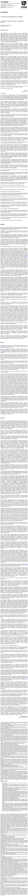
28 (24, 336)
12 (8, 206)
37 (2, 451)
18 (22, 240)
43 (17, 585)
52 (12, 693)
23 (4, 271)
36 (23, 447)
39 (9, 462)
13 (9, 212)
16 (3, 230)
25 (2, 291)
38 (21, 461)
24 (25, 278)
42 (14, 576)
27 (9, 312)
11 (23, 189)
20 (4, 250)
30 (7, 349)
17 (7, 234)
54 (6, 713)
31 (12, 362)
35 (15, 440)
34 (19, 431)
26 (13, 305)
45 (20, 602)
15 (4, 228)
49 (6, 671)
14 (24, 215)
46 (3, 610)
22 (24, 256)
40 (19, 545)
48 (25, 640)
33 (10, 420)
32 (16, 369)
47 (21, 626)
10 (14, 174)
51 (16, 683)
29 (4, 345)
